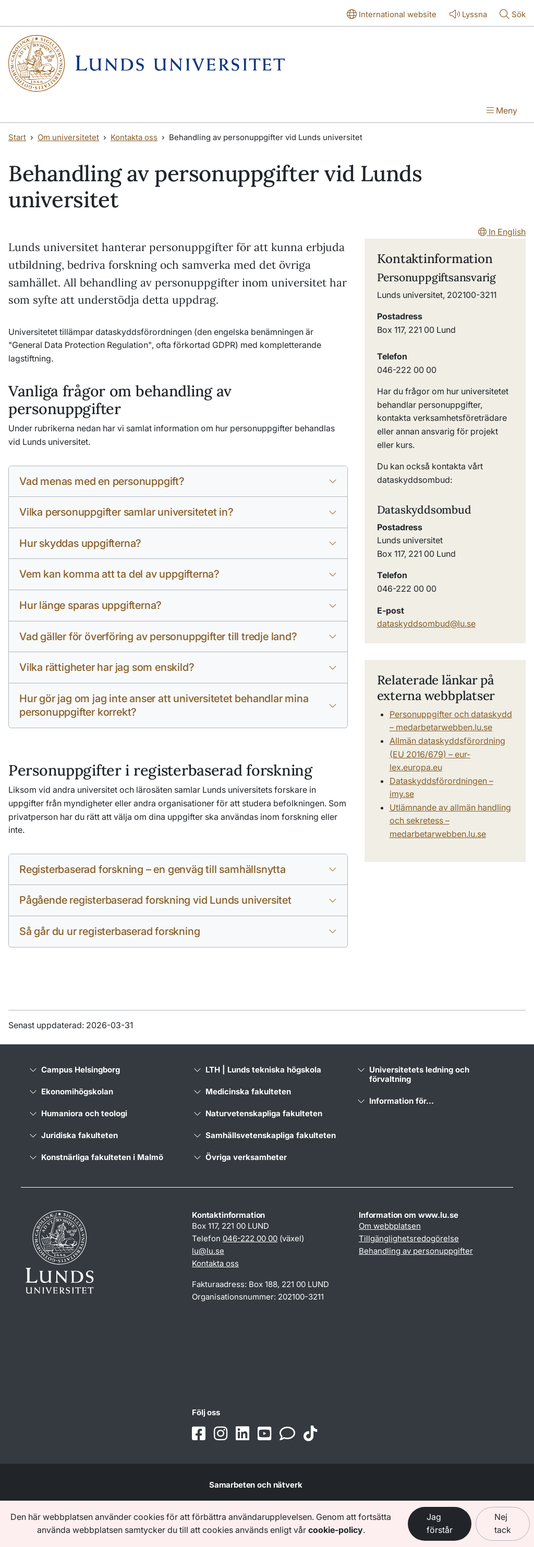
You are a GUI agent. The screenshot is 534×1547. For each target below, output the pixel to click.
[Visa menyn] (502, 111)
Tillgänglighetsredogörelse (409, 1238)
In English (502, 232)
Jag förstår (440, 1524)
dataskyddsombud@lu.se (426, 623)
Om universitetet (68, 137)
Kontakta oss (134, 137)
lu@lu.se (208, 1251)
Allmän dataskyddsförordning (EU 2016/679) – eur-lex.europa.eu (447, 753)
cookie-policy (335, 1530)
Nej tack (502, 1524)
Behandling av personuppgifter (416, 1251)
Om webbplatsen (390, 1226)
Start (17, 137)
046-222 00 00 (250, 1238)
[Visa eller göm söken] (513, 15)
